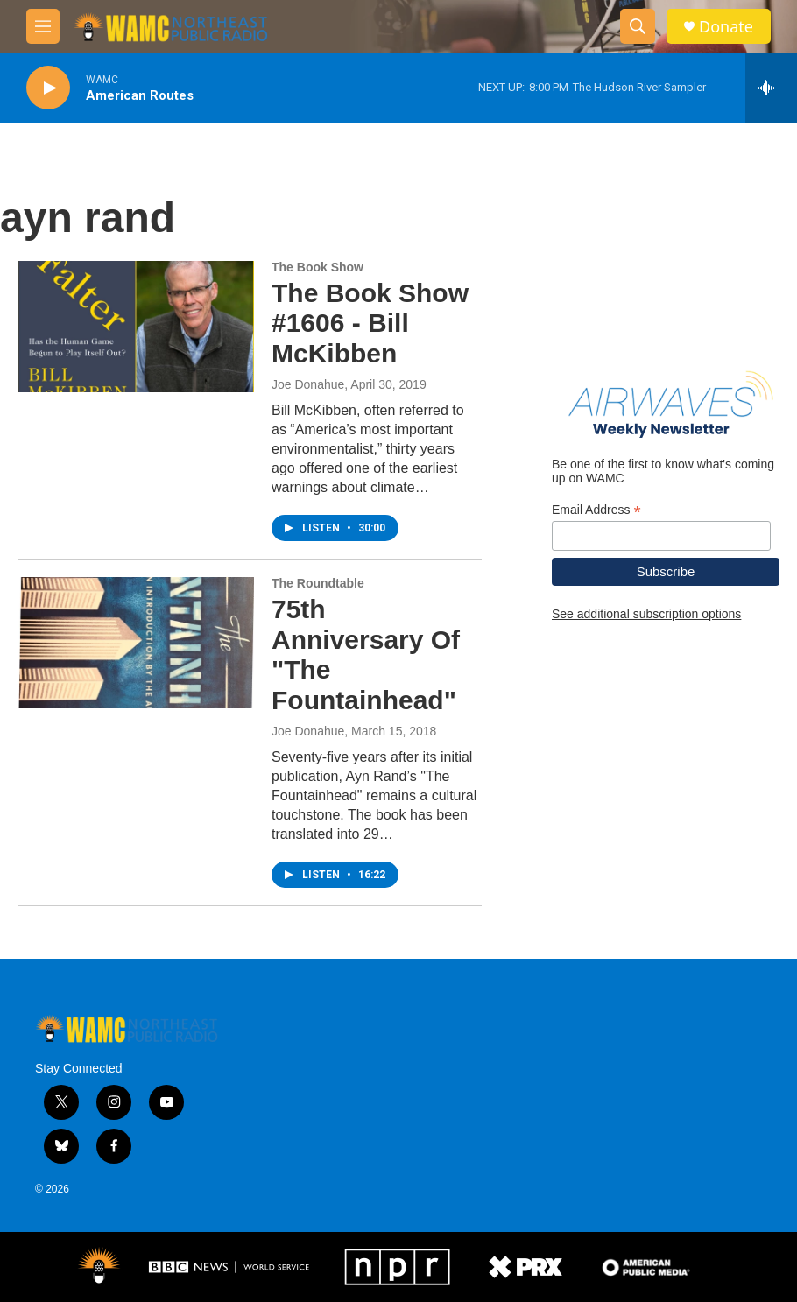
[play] (48, 88)
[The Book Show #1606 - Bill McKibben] (136, 326)
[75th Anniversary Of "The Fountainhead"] (136, 642)
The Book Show (317, 267)
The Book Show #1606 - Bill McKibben (370, 323)
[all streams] (771, 88)
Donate (726, 27)
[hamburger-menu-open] (43, 26)
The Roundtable (318, 583)
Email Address (596, 510)
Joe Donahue (308, 384)
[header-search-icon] (637, 26)
